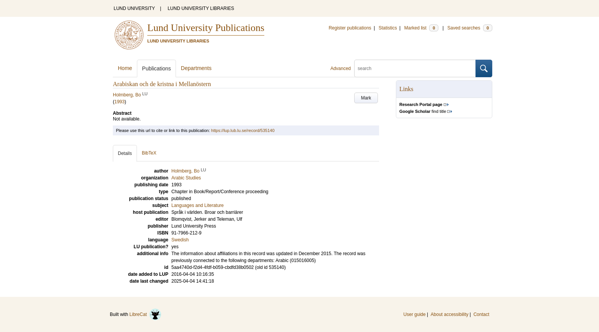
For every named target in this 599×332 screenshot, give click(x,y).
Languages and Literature (197, 205)
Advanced (340, 68)
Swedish (180, 239)
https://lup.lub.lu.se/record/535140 (243, 130)
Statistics (388, 28)
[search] (415, 68)
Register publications (350, 28)
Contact (481, 314)
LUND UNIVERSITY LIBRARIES (201, 8)
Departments (196, 68)
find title (422, 111)
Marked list (421, 28)
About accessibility (450, 314)
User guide (415, 314)
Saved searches (469, 28)
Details (125, 153)
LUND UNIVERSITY (134, 8)
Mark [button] (366, 98)
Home (125, 68)
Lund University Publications (205, 27)
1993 (119, 101)
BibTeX (149, 153)
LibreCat (145, 314)
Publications (156, 68)
